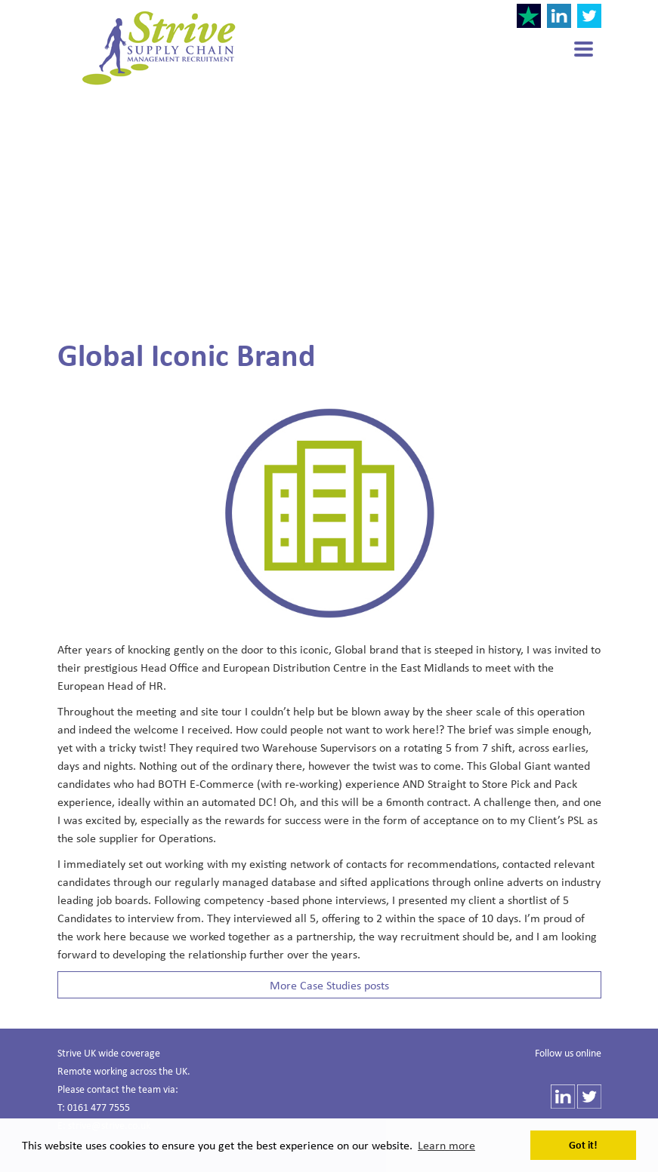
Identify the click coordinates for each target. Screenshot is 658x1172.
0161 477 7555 (98, 1107)
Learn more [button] (446, 1145)
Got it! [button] (583, 1144)
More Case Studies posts (329, 985)
